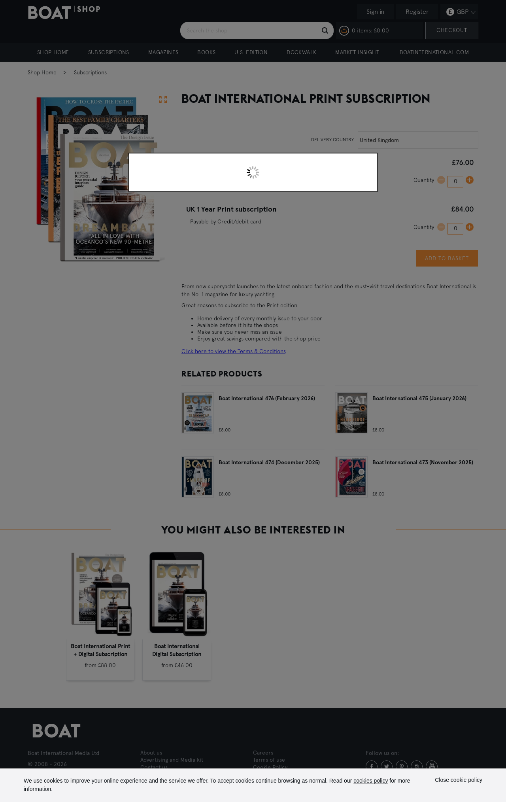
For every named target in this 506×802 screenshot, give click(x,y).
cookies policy (370, 780)
